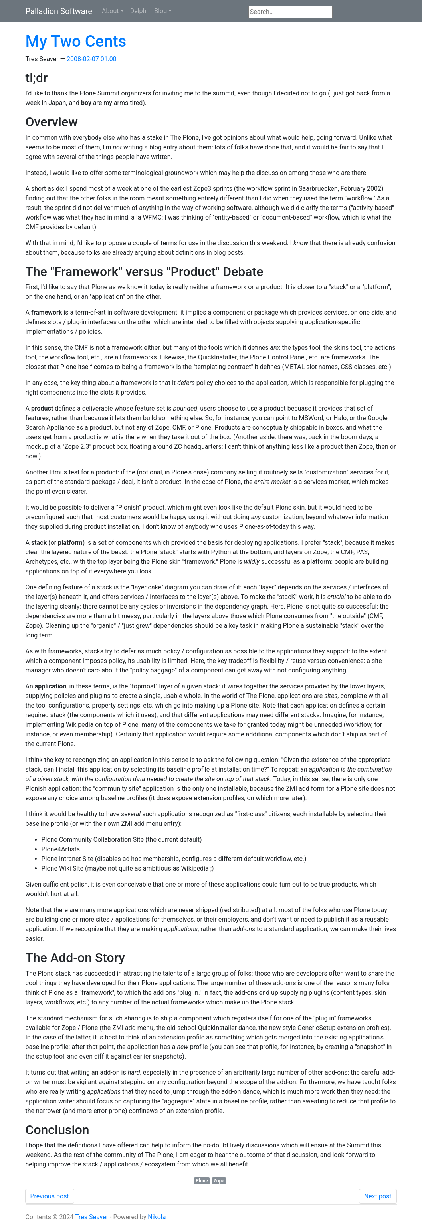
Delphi (139, 11)
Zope (219, 1181)
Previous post (49, 1196)
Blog (160, 11)
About (110, 11)
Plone (202, 1181)
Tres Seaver (91, 1217)
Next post (378, 1196)
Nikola (157, 1217)
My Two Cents (76, 41)
